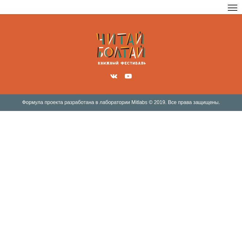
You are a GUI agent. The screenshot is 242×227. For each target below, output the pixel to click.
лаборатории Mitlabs (123, 102)
